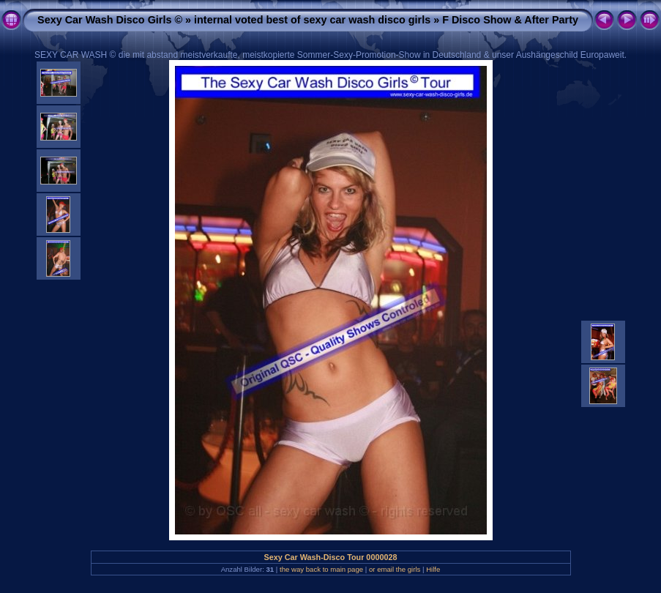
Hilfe (433, 569)
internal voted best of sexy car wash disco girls (312, 20)
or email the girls (394, 569)
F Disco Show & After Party (510, 20)
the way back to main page (321, 569)
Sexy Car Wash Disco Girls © (109, 20)
